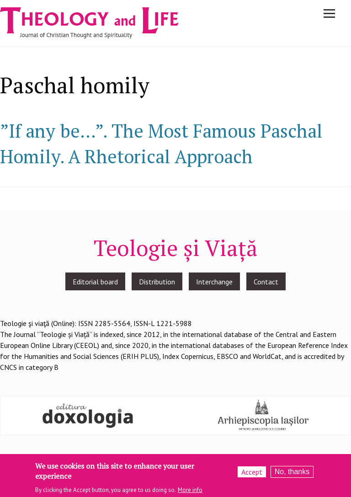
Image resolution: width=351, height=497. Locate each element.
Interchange (214, 281)
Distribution (157, 281)
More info (190, 492)
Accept (251, 474)
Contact (266, 281)
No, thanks (292, 474)
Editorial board (95, 281)
